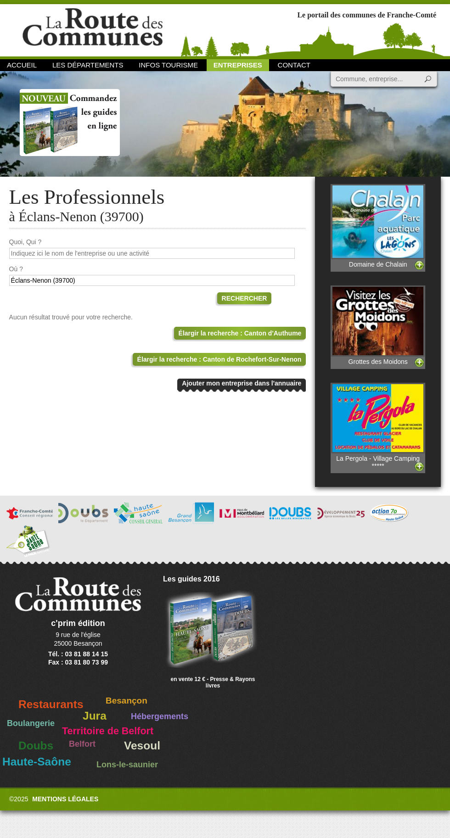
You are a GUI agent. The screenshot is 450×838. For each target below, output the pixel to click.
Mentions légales (65, 799)
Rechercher (244, 298)
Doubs (35, 745)
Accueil (22, 65)
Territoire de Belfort (107, 731)
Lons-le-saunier (127, 764)
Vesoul (142, 745)
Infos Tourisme (168, 65)
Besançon (126, 700)
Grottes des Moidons (378, 325)
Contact (294, 65)
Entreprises (238, 65)
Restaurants (51, 704)
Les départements (87, 65)
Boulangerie (31, 723)
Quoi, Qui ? (25, 242)
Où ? (16, 269)
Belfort (82, 744)
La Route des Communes (92, 29)
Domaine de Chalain (378, 226)
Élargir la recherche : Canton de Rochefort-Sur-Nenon (219, 359)
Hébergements (159, 716)
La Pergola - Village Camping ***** (378, 426)
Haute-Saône (36, 761)
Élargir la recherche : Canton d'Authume (240, 333)
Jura (95, 716)
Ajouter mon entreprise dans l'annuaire (241, 383)
